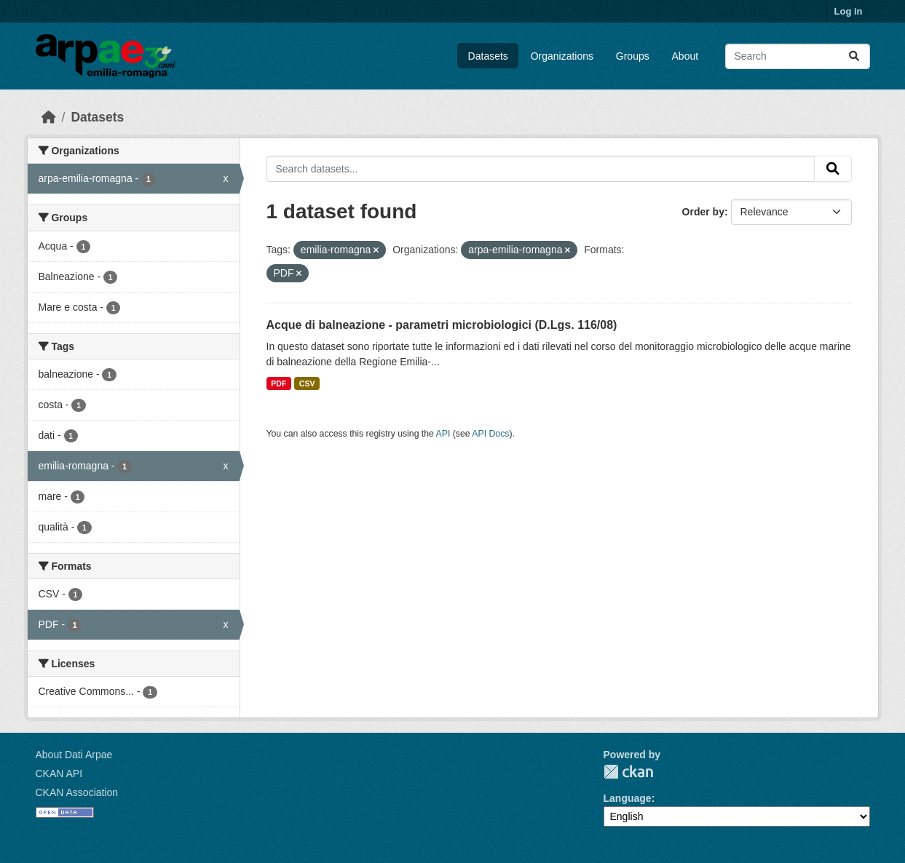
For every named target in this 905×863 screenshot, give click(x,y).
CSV (307, 383)
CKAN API (59, 773)
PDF (278, 383)
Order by (703, 212)
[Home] (49, 117)
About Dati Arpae (74, 754)
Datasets (488, 56)
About (685, 56)
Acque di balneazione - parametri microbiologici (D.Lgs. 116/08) (441, 325)
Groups (632, 56)
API (443, 434)
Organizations (562, 56)
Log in (848, 11)
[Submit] (854, 56)
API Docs (490, 434)
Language (628, 798)
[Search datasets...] (797, 56)
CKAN (628, 771)
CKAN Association (77, 792)
